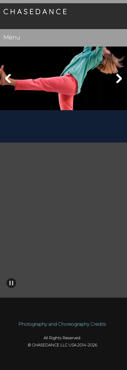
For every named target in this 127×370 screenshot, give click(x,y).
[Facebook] (59, 155)
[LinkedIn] (68, 155)
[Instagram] (78, 155)
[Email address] (49, 155)
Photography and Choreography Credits (62, 324)
